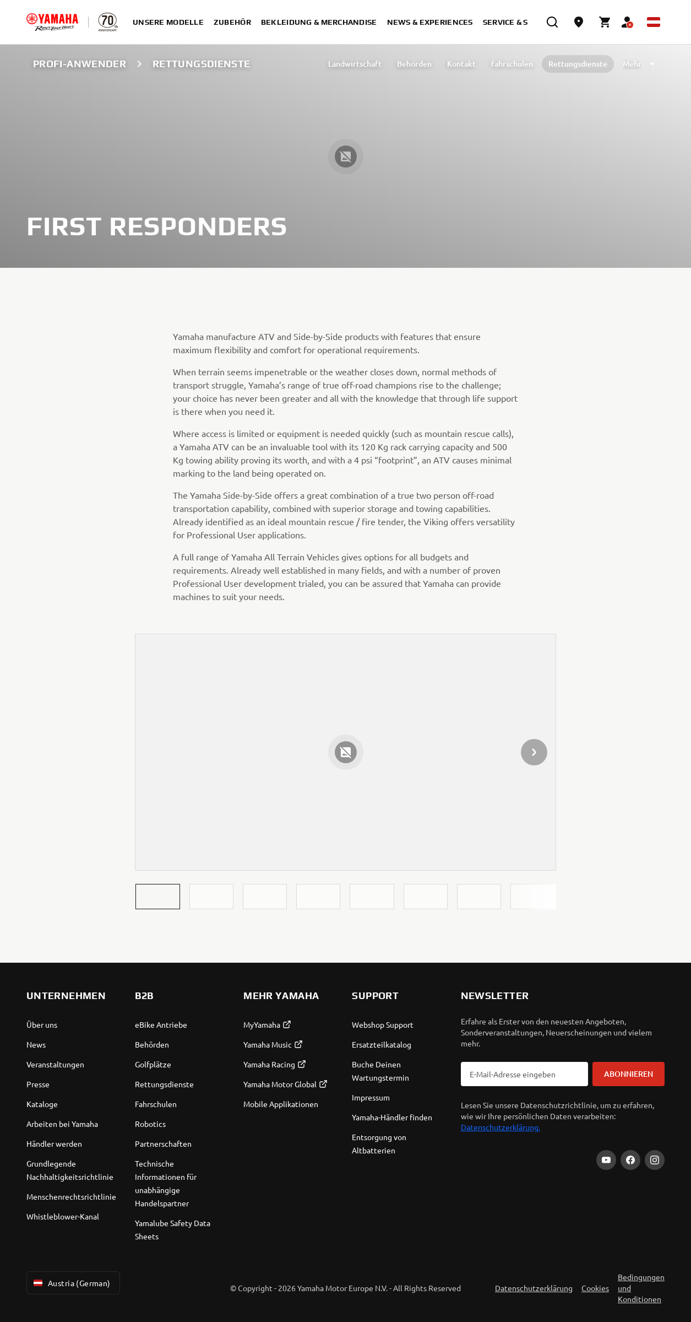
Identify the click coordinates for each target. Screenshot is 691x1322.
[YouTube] (606, 1160)
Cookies (595, 1288)
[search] (552, 22)
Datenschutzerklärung (534, 1288)
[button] (157, 896)
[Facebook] (630, 1160)
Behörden (414, 63)
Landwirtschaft (355, 63)
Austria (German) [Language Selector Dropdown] (71, 1282)
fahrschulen (512, 63)
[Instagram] (655, 1160)
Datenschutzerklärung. (500, 1127)
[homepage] (52, 22)
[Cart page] (605, 22)
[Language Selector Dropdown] (654, 22)
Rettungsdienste (577, 63)
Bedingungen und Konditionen (641, 1288)
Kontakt (461, 63)
